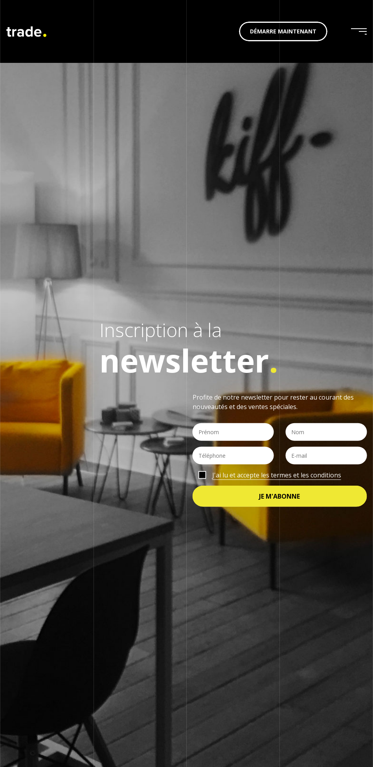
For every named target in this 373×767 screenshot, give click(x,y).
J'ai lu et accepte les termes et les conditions (276, 475)
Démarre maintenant (283, 31)
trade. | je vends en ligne (26, 31)
